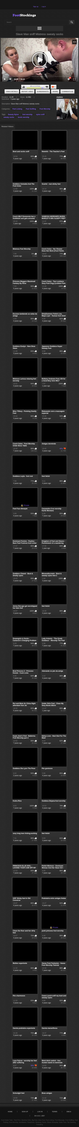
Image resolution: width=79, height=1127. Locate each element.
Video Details (12, 91)
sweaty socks (8, 117)
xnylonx (60, 97)
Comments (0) (67, 91)
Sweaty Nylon (13, 114)
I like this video (23, 87)
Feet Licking (17, 109)
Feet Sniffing (31, 109)
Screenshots (43, 91)
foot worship (27, 114)
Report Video (27, 91)
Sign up (35, 6)
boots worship (23, 117)
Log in (44, 6)
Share (55, 91)
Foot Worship (45, 109)
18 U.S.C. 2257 (39, 1116)
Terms (54, 1111)
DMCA (69, 1111)
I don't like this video (46, 87)
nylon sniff (40, 114)
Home (10, 1111)
